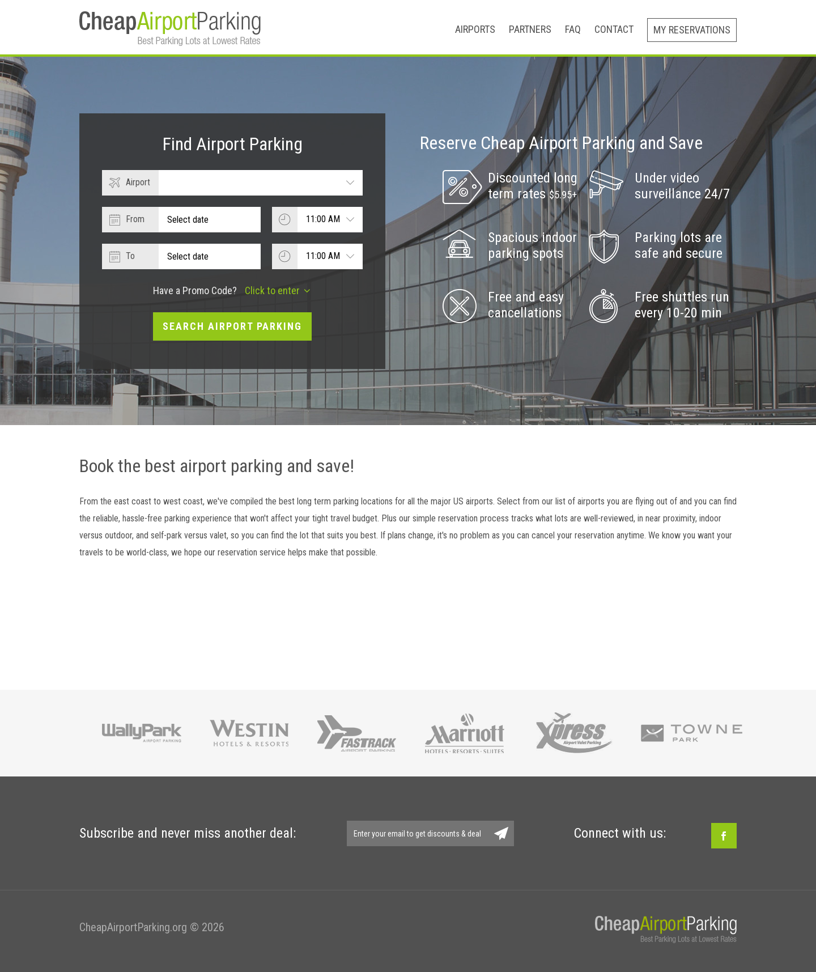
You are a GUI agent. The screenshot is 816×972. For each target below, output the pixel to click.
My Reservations (691, 30)
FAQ (573, 29)
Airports (475, 29)
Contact (614, 29)
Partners (530, 29)
